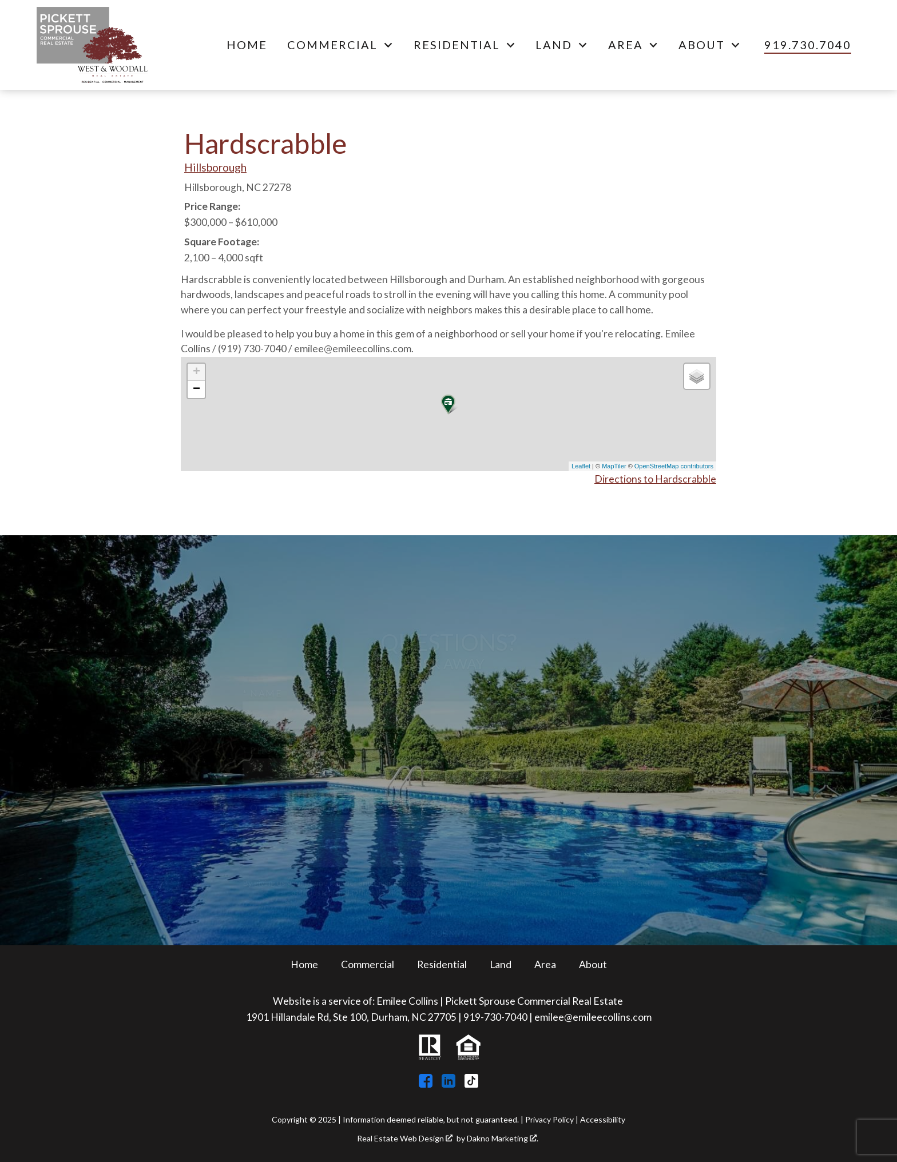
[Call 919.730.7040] (807, 45)
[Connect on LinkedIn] (448, 1084)
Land (500, 964)
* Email (473, 750)
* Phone (265, 750)
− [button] (196, 389)
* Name (262, 692)
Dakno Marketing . (502, 1138)
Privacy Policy (549, 1119)
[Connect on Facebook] (425, 1084)
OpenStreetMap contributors (673, 466)
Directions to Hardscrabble (655, 479)
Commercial (367, 964)
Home (247, 45)
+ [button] (196, 372)
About (593, 964)
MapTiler (614, 466)
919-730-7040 (495, 1017)
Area (545, 964)
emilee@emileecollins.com (593, 1017)
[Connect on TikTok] (471, 1084)
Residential (442, 964)
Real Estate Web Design (405, 1138)
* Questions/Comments (310, 806)
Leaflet (580, 466)
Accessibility (602, 1119)
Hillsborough (215, 167)
